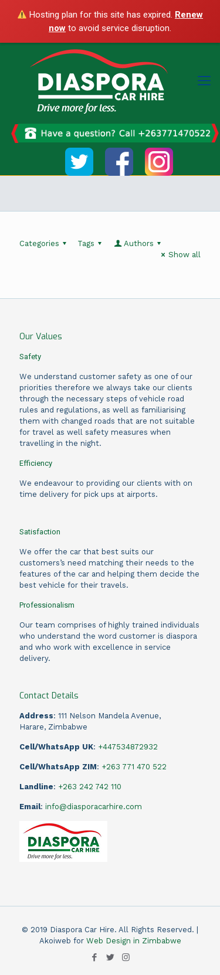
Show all (179, 254)
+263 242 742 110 (89, 786)
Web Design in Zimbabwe (133, 940)
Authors (138, 243)
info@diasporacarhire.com (93, 806)
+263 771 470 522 (134, 766)
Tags (91, 243)
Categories (44, 243)
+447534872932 (128, 746)
